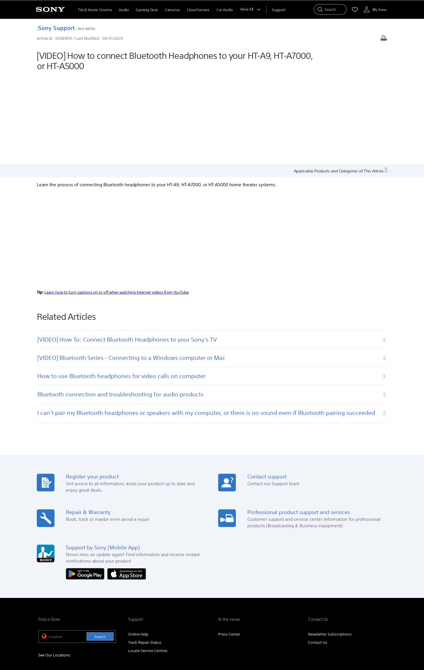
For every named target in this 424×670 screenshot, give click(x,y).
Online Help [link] (138, 545)
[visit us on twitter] (354, 610)
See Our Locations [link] (54, 566)
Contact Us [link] (317, 553)
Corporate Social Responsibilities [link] (252, 595)
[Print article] (383, 38)
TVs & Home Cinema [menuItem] (95, 9)
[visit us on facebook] (342, 610)
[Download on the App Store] (126, 485)
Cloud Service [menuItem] (198, 9)
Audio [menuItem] (124, 9)
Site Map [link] (378, 595)
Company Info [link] (161, 595)
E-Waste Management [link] (198, 595)
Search (100, 548)
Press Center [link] (229, 545)
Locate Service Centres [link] (148, 562)
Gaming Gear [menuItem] (147, 9)
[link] (45, 611)
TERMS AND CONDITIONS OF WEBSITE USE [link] (70, 638)
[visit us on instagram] (367, 610)
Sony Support (56, 27)
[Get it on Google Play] (86, 485)
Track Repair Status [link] (144, 553)
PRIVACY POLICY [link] (119, 638)
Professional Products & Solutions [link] (335, 595)
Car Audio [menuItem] (224, 9)
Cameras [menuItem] (172, 9)
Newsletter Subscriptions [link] (330, 545)
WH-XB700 (86, 28)
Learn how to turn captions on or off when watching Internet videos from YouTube (116, 203)
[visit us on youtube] (380, 610)
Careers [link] (293, 595)
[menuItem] (278, 9)
